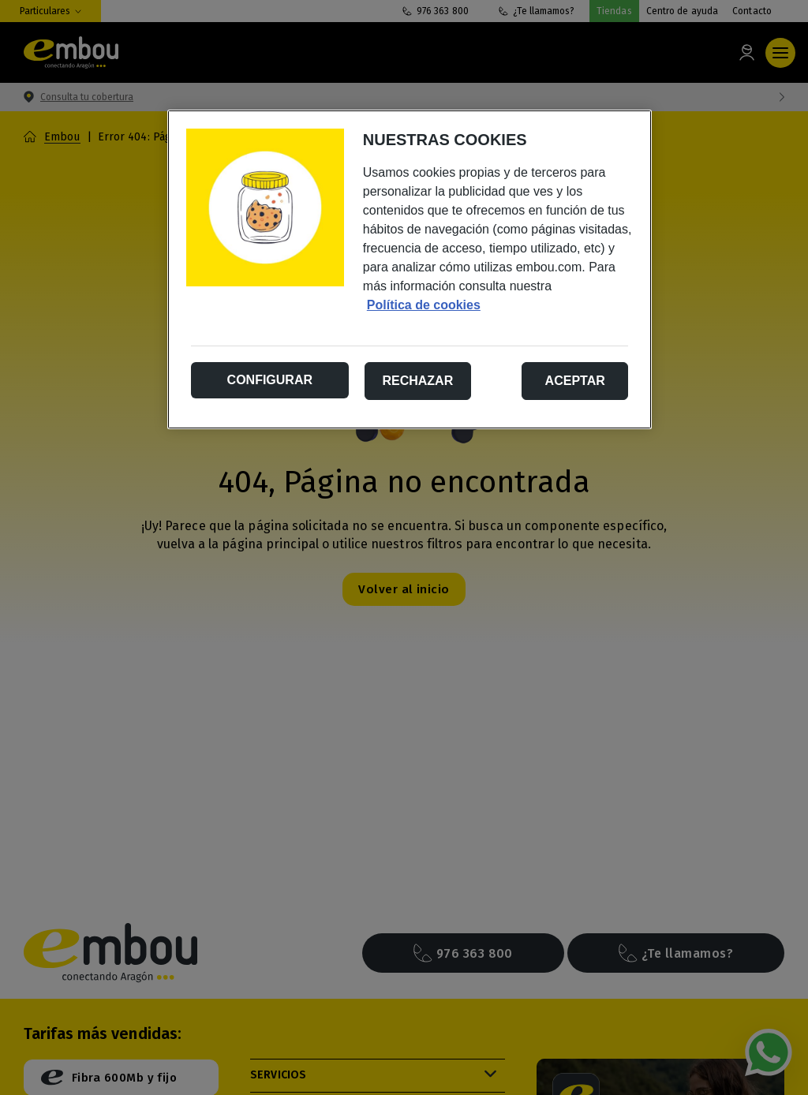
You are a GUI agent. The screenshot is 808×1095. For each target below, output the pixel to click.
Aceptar (575, 380)
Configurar (269, 380)
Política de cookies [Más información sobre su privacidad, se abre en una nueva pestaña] (424, 305)
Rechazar (417, 380)
